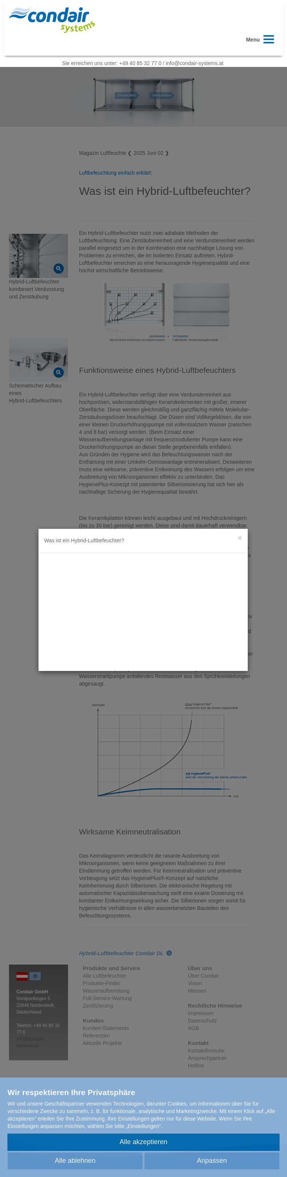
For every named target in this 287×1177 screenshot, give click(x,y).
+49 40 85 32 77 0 (140, 63)
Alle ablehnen (75, 1160)
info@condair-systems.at (194, 63)
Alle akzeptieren (143, 1142)
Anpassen (212, 1160)
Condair (52, 20)
